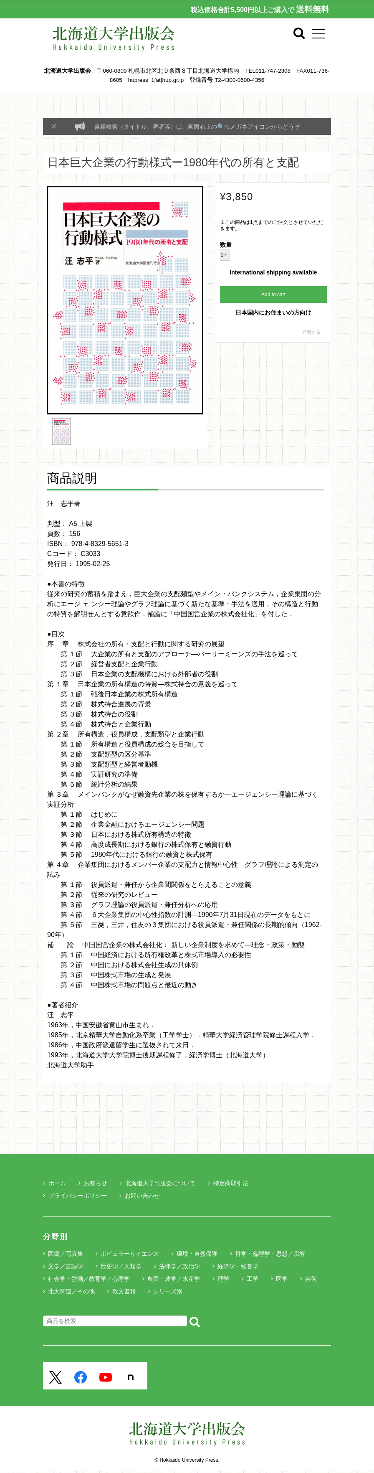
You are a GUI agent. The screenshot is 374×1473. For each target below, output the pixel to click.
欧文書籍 (124, 1291)
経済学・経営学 (237, 1266)
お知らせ (92, 1183)
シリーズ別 (167, 1291)
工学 (252, 1278)
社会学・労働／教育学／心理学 (89, 1278)
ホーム (54, 1183)
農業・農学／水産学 (173, 1278)
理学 (223, 1278)
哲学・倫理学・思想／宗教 (270, 1253)
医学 (282, 1278)
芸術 (311, 1278)
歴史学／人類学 (121, 1266)
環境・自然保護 (197, 1253)
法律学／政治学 (179, 1266)
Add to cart (273, 294)
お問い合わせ (139, 1195)
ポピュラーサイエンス (130, 1253)
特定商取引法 (228, 1183)
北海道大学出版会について (157, 1183)
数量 (226, 245)
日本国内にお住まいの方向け (273, 312)
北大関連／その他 (71, 1291)
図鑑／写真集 (65, 1253)
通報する (311, 332)
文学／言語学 (65, 1266)
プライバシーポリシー (75, 1195)
